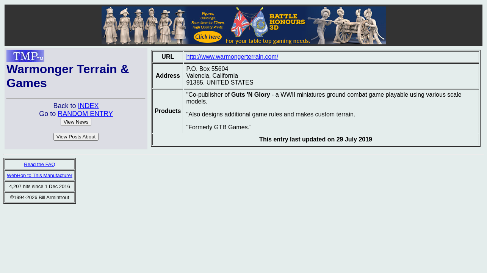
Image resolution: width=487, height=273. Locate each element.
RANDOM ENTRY (85, 114)
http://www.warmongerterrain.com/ (232, 56)
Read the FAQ (39, 164)
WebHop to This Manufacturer (39, 175)
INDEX (88, 106)
